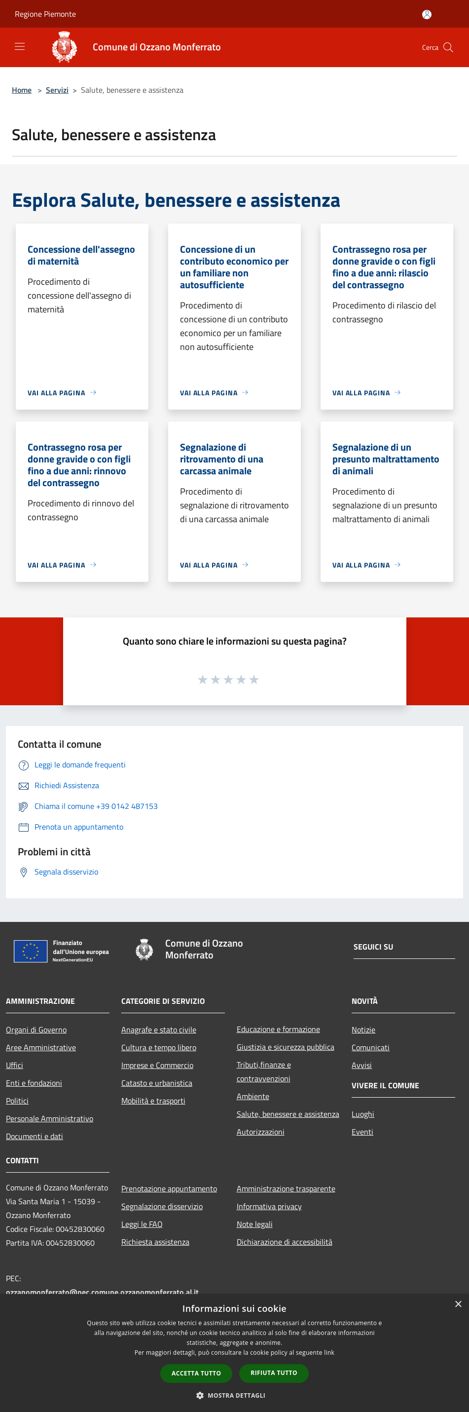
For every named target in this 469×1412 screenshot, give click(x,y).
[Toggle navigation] (20, 46)
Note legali (255, 1224)
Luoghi (363, 1114)
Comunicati (371, 1047)
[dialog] (234, 1353)
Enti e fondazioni (34, 1083)
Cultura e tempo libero (158, 1047)
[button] (235, 1395)
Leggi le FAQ (142, 1224)
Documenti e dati (34, 1136)
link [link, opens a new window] (329, 1352)
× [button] (458, 1304)
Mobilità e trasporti (153, 1101)
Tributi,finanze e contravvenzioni (264, 1071)
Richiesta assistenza (155, 1242)
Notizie (363, 1029)
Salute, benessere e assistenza (288, 1114)
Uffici (14, 1065)
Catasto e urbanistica (156, 1083)
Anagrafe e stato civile (158, 1029)
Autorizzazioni (261, 1132)
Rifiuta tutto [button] (274, 1373)
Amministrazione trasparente (286, 1188)
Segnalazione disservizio (162, 1206)
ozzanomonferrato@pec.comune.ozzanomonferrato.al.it (102, 1292)
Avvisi (362, 1065)
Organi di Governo (36, 1029)
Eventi (362, 1132)
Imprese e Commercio (157, 1065)
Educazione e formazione (278, 1029)
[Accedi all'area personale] (426, 14)
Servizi (57, 90)
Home (22, 90)
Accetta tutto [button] (196, 1373)
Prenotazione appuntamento (169, 1188)
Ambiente (253, 1096)
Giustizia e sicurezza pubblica (285, 1047)
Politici (17, 1101)
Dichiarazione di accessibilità (284, 1242)
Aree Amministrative (41, 1047)
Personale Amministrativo (49, 1118)
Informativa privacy (269, 1206)
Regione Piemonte (45, 14)
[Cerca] (448, 47)
